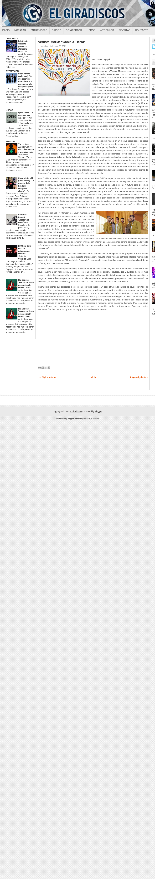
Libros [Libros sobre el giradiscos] (91, 30)
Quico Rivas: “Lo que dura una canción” (25, 115)
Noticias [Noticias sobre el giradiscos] (20, 30)
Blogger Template (75, 419)
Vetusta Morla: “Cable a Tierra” (62, 41)
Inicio (6, 30)
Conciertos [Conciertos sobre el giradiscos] (74, 30)
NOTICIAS (10, 141)
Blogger (98, 411)
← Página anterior (47, 377)
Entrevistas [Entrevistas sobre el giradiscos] (39, 30)
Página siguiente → (139, 377)
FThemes (95, 419)
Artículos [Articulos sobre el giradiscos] (107, 30)
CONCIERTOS (12, 38)
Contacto (141, 30)
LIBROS (9, 110)
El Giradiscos (76, 411)
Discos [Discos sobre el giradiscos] (56, 30)
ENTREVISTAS (12, 71)
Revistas (124, 30)
